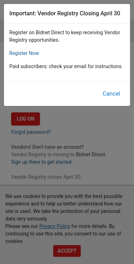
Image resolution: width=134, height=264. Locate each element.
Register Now (24, 53)
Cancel (111, 93)
